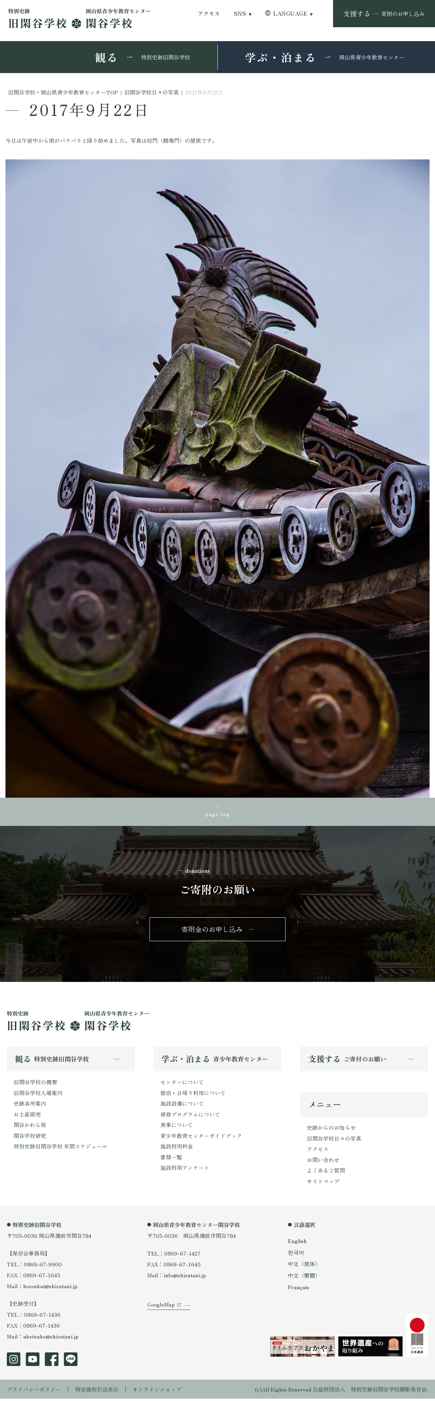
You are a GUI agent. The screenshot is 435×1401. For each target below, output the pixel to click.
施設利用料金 (176, 1149)
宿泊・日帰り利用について (193, 1094)
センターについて (182, 1083)
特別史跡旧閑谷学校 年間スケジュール (60, 1149)
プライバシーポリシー (34, 1391)
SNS (240, 13)
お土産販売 (27, 1116)
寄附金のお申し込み (212, 930)
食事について (176, 1127)
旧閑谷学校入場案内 (38, 1094)
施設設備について (182, 1105)
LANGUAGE (290, 13)
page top (217, 814)
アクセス (209, 13)
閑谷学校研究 (30, 1138)
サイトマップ (323, 1183)
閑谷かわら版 (30, 1127)
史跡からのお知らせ (331, 1129)
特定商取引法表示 (97, 1391)
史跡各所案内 (30, 1105)
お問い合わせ (323, 1162)
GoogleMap (161, 1308)
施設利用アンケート (184, 1170)
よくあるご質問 (326, 1173)
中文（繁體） (304, 1277)
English (297, 1243)
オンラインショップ (157, 1391)
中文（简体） (304, 1266)
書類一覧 (171, 1160)
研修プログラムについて (190, 1116)
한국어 (296, 1254)
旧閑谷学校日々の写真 (334, 1140)
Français (299, 1288)
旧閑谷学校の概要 (35, 1083)
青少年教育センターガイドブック (201, 1138)
